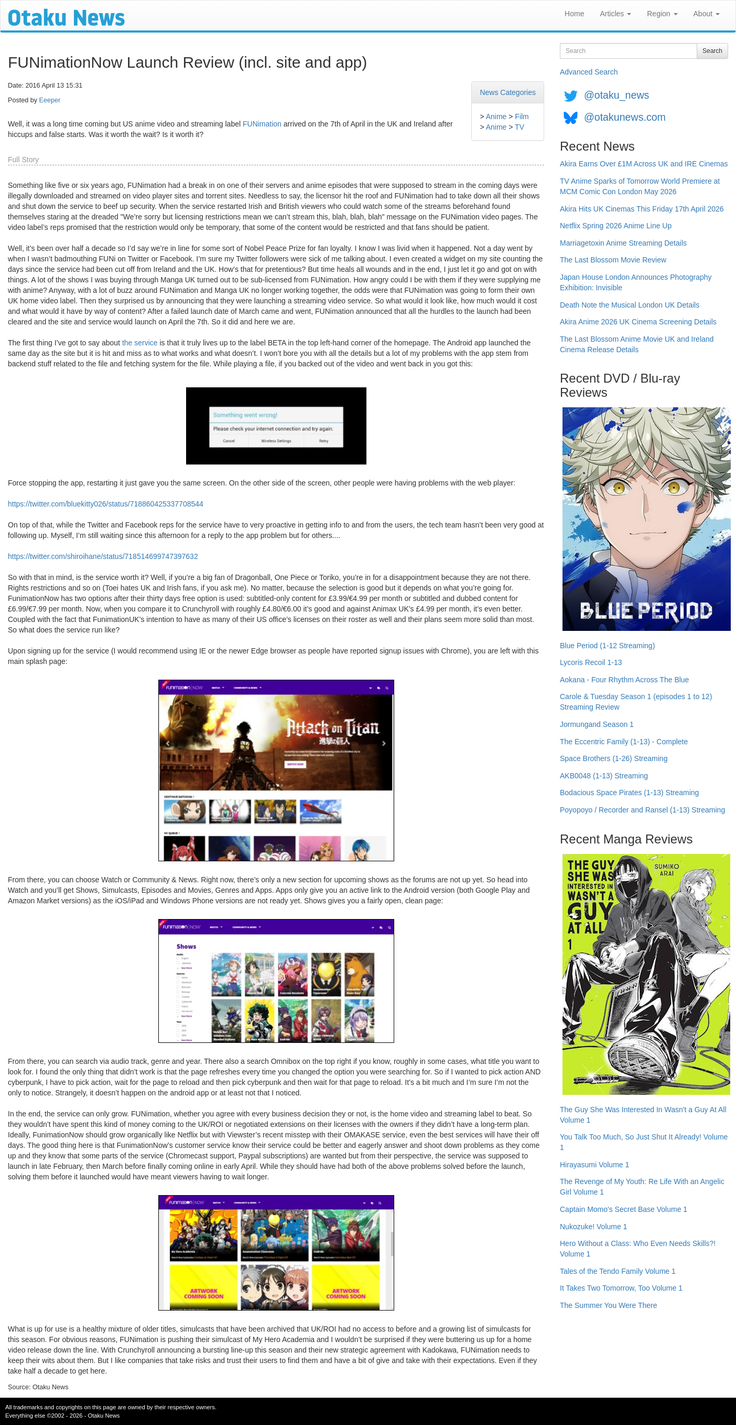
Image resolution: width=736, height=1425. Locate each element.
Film (521, 116)
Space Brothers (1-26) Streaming (613, 758)
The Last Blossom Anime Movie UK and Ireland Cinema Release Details (636, 344)
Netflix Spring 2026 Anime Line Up (616, 225)
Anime (496, 116)
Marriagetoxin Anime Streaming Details (623, 243)
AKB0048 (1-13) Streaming (604, 776)
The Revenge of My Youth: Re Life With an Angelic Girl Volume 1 (642, 1186)
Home (574, 13)
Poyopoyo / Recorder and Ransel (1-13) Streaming (642, 810)
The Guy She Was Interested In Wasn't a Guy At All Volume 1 (643, 1114)
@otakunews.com (625, 117)
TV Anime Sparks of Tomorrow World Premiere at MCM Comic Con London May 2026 (640, 186)
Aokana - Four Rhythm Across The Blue (624, 679)
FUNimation (262, 124)
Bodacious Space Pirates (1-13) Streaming (629, 792)
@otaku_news (616, 95)
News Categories (508, 92)
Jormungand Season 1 (597, 724)
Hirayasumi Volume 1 (594, 1164)
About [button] (707, 13)
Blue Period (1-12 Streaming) (607, 645)
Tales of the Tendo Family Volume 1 (618, 1271)
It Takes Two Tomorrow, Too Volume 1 (621, 1288)
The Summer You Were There (608, 1305)
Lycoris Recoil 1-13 (591, 662)
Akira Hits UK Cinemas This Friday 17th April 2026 (642, 209)
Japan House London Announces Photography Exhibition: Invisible (636, 282)
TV (519, 127)
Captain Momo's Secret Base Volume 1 (623, 1209)
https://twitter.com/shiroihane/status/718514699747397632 (103, 556)
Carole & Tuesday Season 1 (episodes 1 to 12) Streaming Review (636, 701)
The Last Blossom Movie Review (613, 260)
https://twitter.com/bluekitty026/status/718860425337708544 (105, 504)
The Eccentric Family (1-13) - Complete (624, 741)
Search (712, 51)
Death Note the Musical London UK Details (629, 305)
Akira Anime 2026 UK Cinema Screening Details (638, 322)
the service (140, 343)
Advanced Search (589, 72)
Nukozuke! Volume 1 (593, 1226)
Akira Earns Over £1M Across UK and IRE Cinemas (644, 164)
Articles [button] (615, 13)
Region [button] (662, 13)
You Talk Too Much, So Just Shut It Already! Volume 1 (644, 1142)
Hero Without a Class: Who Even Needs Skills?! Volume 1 (638, 1248)
